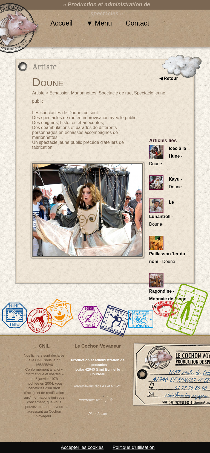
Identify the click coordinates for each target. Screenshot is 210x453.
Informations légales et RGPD (97, 386)
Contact (137, 23)
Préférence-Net (89, 400)
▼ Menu (99, 23)
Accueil (61, 23)
